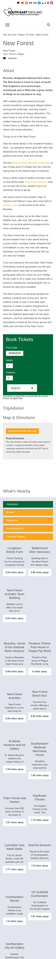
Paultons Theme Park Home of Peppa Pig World (40, 647)
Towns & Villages (16, 536)
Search (15, 388)
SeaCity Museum (39, 845)
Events (10, 512)
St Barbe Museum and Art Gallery (14, 745)
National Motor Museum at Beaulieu (31, 163)
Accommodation (15, 528)
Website (12, 58)
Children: (11, 372)
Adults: (9, 360)
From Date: (12, 347)
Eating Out (12, 520)
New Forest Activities (36, 182)
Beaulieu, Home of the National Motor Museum (14, 647)
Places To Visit (25, 34)
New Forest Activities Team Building (14, 594)
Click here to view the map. (22, 431)
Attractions (12, 504)
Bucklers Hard (10, 205)
